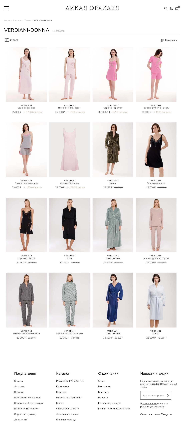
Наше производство (109, 403)
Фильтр (11, 40)
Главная (8, 20)
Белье (59, 403)
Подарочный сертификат (28, 403)
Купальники (63, 386)
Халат (113, 183)
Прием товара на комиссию (114, 408)
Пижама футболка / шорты (156, 107)
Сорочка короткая (112, 107)
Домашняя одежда (67, 414)
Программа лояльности (27, 397)
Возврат (19, 391)
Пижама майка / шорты (26, 183)
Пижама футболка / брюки (156, 258)
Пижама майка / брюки (69, 107)
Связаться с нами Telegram (156, 414)
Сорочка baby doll (26, 258)
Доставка (19, 386)
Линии (28, 20)
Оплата (18, 380)
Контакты (103, 391)
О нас (101, 380)
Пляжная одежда (66, 419)
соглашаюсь (149, 403)
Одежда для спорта (67, 408)
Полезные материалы (26, 408)
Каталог (19, 20)
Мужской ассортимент (69, 397)
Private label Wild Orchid (69, 380)
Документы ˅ (21, 419)
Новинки (61, 391)
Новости (103, 397)
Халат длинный (112, 258)
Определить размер (25, 414)
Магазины (104, 386)
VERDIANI (26, 105)
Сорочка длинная (26, 107)
